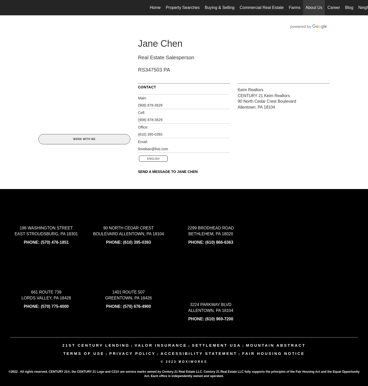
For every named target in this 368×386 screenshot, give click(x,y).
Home (155, 7)
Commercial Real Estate (262, 7)
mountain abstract (276, 345)
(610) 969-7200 (219, 319)
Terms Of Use (83, 353)
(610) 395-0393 (150, 134)
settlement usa (216, 345)
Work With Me (84, 139)
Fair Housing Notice (273, 353)
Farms (294, 7)
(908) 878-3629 (150, 105)
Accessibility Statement (198, 353)
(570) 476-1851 (55, 242)
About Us (314, 7)
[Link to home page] (6, 7)
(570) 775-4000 (55, 306)
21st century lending (96, 345)
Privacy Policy (132, 353)
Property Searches (183, 7)
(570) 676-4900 (137, 306)
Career (333, 7)
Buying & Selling (220, 7)
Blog (349, 7)
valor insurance (161, 345)
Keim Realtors (250, 90)
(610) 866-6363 (219, 242)
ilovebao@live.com (153, 149)
